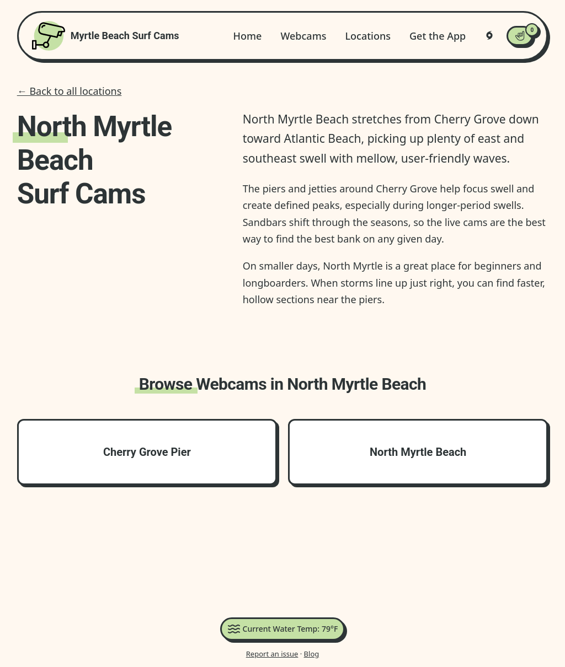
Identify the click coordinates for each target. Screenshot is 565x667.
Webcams (303, 35)
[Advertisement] (282, 554)
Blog (311, 654)
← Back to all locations (69, 91)
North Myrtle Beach (418, 452)
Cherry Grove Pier (147, 452)
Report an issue (272, 654)
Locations (368, 35)
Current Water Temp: (282, 629)
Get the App (437, 35)
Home (247, 35)
